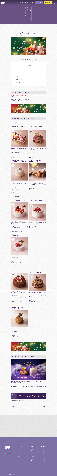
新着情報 (21, 2)
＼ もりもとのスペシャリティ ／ (18, 73)
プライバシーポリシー (4, 474)
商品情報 (26, 2)
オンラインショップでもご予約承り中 (18, 82)
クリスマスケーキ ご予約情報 (17, 68)
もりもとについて (15, 2)
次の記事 (43, 406)
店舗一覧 (31, 2)
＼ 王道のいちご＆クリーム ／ (18, 76)
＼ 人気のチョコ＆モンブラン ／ (18, 79)
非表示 (29, 65)
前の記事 (13, 406)
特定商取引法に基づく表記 (12, 474)
